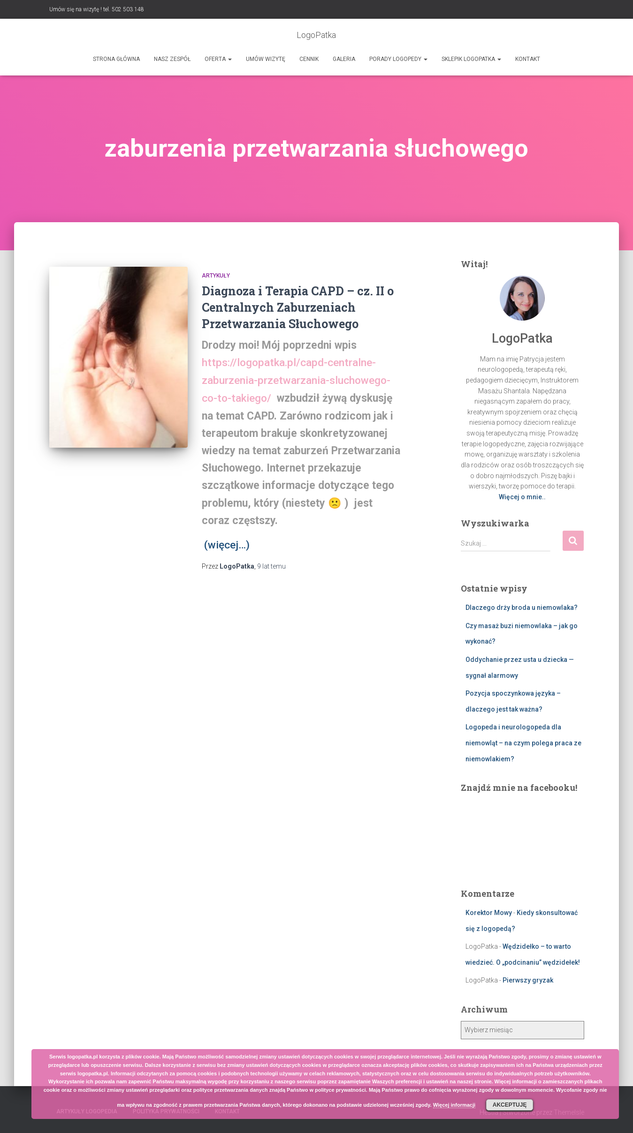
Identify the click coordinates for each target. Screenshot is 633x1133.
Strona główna (116, 59)
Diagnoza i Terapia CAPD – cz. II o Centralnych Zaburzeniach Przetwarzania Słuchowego (298, 307)
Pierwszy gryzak (528, 980)
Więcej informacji (454, 1105)
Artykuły (216, 275)
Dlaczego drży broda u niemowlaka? (521, 607)
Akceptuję (510, 1105)
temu (271, 565)
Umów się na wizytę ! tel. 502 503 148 (96, 9)
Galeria (344, 59)
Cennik (309, 59)
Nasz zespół (172, 59)
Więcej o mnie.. (522, 497)
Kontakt (527, 59)
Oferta (218, 59)
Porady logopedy (398, 59)
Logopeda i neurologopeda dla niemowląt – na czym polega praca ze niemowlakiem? (523, 742)
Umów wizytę (265, 59)
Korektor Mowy (488, 912)
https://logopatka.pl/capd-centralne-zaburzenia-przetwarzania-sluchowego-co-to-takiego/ (296, 380)
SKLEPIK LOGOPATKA (471, 59)
